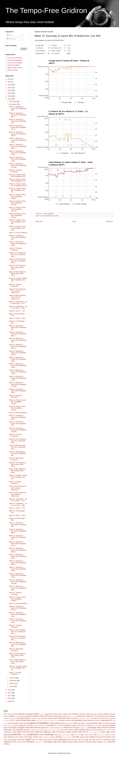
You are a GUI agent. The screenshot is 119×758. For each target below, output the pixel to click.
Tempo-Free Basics (13, 65)
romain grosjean (65, 734)
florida (23, 720)
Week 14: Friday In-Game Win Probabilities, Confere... (17, 215)
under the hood (72, 740)
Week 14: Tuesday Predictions (15, 285)
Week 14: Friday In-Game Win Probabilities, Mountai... (17, 202)
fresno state (71, 720)
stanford (59, 737)
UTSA (101, 740)
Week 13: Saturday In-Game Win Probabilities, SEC (18, 327)
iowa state (80, 723)
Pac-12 (85, 732)
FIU (12, 720)
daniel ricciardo (82, 718)
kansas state (97, 723)
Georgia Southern (88, 720)
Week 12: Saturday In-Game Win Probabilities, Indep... (18, 556)
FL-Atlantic (17, 720)
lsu (55, 725)
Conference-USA (63, 718)
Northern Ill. (102, 730)
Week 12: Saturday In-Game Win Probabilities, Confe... (18, 575)
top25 (28, 739)
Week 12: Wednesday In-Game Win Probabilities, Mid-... (18, 644)
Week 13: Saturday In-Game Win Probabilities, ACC (18, 340)
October (12, 678)
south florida (28, 737)
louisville (50, 725)
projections (33, 734)
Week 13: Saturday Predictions (15, 396)
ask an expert (98, 714)
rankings (49, 734)
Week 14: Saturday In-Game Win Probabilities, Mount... (18, 146)
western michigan (97, 742)
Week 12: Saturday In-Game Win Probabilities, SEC (18, 524)
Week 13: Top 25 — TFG (17, 508)
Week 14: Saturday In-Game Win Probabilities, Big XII (18, 114)
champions (7, 718)
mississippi (75, 728)
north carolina (68, 730)
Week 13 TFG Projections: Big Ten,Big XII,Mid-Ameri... (17, 464)
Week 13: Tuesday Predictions (15, 482)
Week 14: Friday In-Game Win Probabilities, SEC (17, 175)
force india (56, 720)
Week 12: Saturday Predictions (15, 593)
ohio (24, 732)
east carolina (100, 718)
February (12, 683)
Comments (11, 39)
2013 (9, 690)
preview (25, 734)
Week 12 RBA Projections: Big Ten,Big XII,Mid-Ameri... (17, 661)
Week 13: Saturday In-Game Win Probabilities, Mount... (18, 365)
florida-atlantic (39, 720)
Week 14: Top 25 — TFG (17, 311)
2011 (9, 695)
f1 (10, 720)
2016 (9, 93)
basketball (7, 716)
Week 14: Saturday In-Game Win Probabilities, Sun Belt (18, 165)
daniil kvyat (89, 718)
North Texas (94, 730)
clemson (27, 718)
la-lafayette (21, 725)
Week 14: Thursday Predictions (15, 249)
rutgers (72, 735)
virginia (113, 740)
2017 (9, 90)
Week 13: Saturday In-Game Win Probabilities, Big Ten (18, 353)
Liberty (44, 725)
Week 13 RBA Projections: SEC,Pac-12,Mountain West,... (17, 447)
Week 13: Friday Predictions (18, 413)
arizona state (67, 714)
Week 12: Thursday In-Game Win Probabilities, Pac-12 (18, 608)
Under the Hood (12, 70)
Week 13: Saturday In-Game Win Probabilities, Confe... (18, 378)
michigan (13, 728)
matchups (89, 725)
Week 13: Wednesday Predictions (16, 459)
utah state (92, 740)
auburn (106, 714)
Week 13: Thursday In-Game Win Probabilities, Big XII (18, 417)
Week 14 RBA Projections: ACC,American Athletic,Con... (17, 297)
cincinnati (19, 718)
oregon (68, 732)
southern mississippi (49, 737)
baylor (12, 716)
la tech (15, 725)
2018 (9, 87)
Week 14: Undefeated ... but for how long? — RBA (18, 307)
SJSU (107, 735)
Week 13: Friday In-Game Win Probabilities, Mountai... (17, 401)
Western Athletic (73, 742)
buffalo (88, 716)
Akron (16, 714)
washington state (50, 742)
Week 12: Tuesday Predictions (15, 673)
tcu (87, 737)
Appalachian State (51, 714)
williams (105, 742)
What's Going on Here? (14, 68)
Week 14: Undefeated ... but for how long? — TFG (18, 302)
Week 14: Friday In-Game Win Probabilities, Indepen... (17, 196)
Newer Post (39, 221)
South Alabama (9, 737)
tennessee (98, 737)
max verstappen (97, 725)
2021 (9, 82)
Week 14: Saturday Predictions (15, 171)
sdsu (82, 735)
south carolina (18, 737)
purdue (42, 735)
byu (92, 716)
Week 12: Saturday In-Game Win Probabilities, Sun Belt (18, 581)
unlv (79, 740)
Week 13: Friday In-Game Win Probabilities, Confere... (17, 408)
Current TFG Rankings (14, 58)
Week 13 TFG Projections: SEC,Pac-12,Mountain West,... (17, 441)
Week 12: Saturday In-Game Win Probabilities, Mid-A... (18, 588)
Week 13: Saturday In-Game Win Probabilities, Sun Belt (18, 384)
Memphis (106, 725)
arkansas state (84, 714)
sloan (110, 734)
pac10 (90, 732)
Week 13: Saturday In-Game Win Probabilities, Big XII (18, 333)
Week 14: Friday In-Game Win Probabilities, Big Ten (17, 190)
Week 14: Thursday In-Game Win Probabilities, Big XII (18, 243)
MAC (61, 725)
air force (10, 714)
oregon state (77, 732)
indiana (63, 723)
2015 (9, 96)
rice (60, 735)
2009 (9, 701)
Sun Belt (55, 215)
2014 (9, 99)
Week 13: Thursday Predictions (15, 435)
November (13, 104)
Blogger (68, 753)
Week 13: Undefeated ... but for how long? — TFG (18, 500)
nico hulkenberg (52, 730)
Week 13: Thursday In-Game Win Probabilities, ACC (18, 423)
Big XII (36, 716)
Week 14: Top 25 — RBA (17, 318)
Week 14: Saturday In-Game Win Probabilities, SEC (18, 108)
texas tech (16, 740)
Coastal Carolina (36, 718)
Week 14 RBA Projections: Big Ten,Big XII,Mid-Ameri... (17, 273)
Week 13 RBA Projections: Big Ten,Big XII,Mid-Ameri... (17, 470)
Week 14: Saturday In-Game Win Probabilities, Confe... (18, 159)
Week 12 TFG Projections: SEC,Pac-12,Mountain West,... (17, 631)
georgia (78, 720)
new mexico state (42, 730)
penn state (105, 732)
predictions (16, 734)
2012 (9, 693)
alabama (21, 714)
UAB (48, 740)
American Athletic (32, 714)
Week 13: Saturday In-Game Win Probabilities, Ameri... (18, 371)
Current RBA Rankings (14, 60)
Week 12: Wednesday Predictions (16, 649)
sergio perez (101, 734)
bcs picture (18, 716)
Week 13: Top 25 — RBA (17, 515)
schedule (77, 734)
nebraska (19, 730)
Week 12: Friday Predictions (18, 603)
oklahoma (38, 732)
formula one (63, 720)
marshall (66, 725)
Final (69, 45)
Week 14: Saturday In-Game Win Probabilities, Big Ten (18, 133)
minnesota (68, 728)
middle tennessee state (56, 727)
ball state (112, 714)
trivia (33, 740)
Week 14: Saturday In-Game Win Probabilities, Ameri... (18, 152)
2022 (9, 79)
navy (13, 730)
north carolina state (81, 730)
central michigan (110, 716)
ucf (52, 740)
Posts (9, 35)
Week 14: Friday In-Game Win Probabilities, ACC (17, 180)
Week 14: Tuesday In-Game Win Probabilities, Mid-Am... (18, 280)
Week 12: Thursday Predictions (15, 626)
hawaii (10, 723)
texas (104, 737)
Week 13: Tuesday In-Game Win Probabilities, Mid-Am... (18, 477)
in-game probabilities (46, 215)
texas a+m (111, 737)
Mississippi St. (83, 727)
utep (97, 740)
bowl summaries (72, 716)
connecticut (74, 718)
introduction (69, 723)
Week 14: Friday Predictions (18, 233)
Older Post (109, 221)
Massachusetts (81, 725)
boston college (53, 716)
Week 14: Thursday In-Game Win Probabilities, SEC (18, 237)
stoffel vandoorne (67, 737)
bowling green (81, 716)
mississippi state (94, 728)
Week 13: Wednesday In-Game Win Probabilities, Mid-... (18, 453)
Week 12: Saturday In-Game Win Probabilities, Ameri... (18, 569)
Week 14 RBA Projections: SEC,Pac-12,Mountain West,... (17, 261)
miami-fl (112, 725)
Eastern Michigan (110, 718)
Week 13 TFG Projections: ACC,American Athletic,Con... (17, 488)
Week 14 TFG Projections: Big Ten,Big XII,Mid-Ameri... (17, 267)
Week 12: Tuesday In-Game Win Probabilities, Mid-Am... (18, 668)
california (101, 716)
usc (82, 740)
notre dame (17, 732)
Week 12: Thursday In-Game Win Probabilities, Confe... (18, 620)
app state (42, 714)
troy (37, 740)
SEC (96, 735)
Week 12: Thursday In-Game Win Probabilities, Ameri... (18, 614)
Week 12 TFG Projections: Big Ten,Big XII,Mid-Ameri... (17, 655)
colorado (44, 718)
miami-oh (7, 728)
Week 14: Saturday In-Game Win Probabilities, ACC (18, 121)
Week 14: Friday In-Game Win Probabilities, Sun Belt (17, 221)
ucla (55, 740)
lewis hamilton (38, 725)
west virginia (62, 742)
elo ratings (6, 720)
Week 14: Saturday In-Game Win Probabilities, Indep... (18, 140)
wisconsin (111, 742)
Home (74, 221)
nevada (26, 730)
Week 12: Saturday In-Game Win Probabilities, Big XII (18, 531)
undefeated (62, 740)
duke (94, 718)
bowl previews (62, 716)
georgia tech (107, 720)
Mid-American (35, 728)
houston (16, 723)
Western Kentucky (85, 742)
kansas (89, 723)
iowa (75, 723)
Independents (55, 723)
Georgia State (98, 720)
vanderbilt (107, 740)
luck (58, 725)
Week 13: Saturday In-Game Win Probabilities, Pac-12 (18, 346)
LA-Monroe (29, 725)
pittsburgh (7, 735)
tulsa (45, 740)
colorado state (51, 718)
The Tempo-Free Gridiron (46, 10)
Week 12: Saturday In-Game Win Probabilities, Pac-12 (18, 543)
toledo (23, 740)
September (13, 681)
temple (91, 737)
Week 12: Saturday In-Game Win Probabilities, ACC (18, 537)
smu (114, 735)
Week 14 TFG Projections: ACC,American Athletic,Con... (17, 290)
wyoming (6, 744)
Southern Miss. (38, 737)
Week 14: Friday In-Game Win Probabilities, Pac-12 (18, 184)
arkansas (75, 714)
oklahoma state (49, 732)
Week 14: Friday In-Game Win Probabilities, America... (17, 209)
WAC (15, 742)
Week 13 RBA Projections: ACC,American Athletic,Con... (17, 494)
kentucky (112, 723)
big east (24, 716)
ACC (5, 714)
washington (30, 742)
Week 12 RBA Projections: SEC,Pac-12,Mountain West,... (17, 638)
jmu (85, 723)
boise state (43, 716)
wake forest (21, 742)
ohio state (30, 732)
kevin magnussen (8, 725)
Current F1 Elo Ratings (14, 63)
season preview (88, 734)
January (12, 686)
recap (56, 735)
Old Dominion (60, 732)
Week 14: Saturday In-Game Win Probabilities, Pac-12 (18, 127)
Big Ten (30, 716)
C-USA (96, 716)
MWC (10, 730)
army (91, 714)
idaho (21, 723)
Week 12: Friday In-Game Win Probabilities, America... (17, 599)
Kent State (105, 723)
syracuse (82, 737)
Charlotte (13, 718)
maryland (73, 725)
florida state (30, 720)
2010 (9, 698)
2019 (9, 85)
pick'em (112, 732)
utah (86, 740)
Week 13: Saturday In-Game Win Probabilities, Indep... (18, 359)
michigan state (23, 728)
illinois (25, 723)
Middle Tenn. (45, 728)
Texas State (7, 740)
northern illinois (110, 730)
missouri (104, 728)
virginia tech (8, 742)
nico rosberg (60, 730)
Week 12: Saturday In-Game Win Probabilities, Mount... (18, 562)
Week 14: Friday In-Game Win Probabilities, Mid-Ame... (17, 228)
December (13, 101)
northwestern (8, 732)
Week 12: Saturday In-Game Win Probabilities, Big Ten (18, 550)
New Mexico (32, 730)
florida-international (48, 720)
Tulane (41, 740)
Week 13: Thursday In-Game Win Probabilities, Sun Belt (18, 430)
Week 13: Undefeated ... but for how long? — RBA (18, 504)
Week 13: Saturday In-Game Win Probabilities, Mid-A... (18, 391)
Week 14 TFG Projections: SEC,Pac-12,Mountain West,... (17, 254)
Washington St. (39, 742)
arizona (60, 714)
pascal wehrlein (97, 732)
